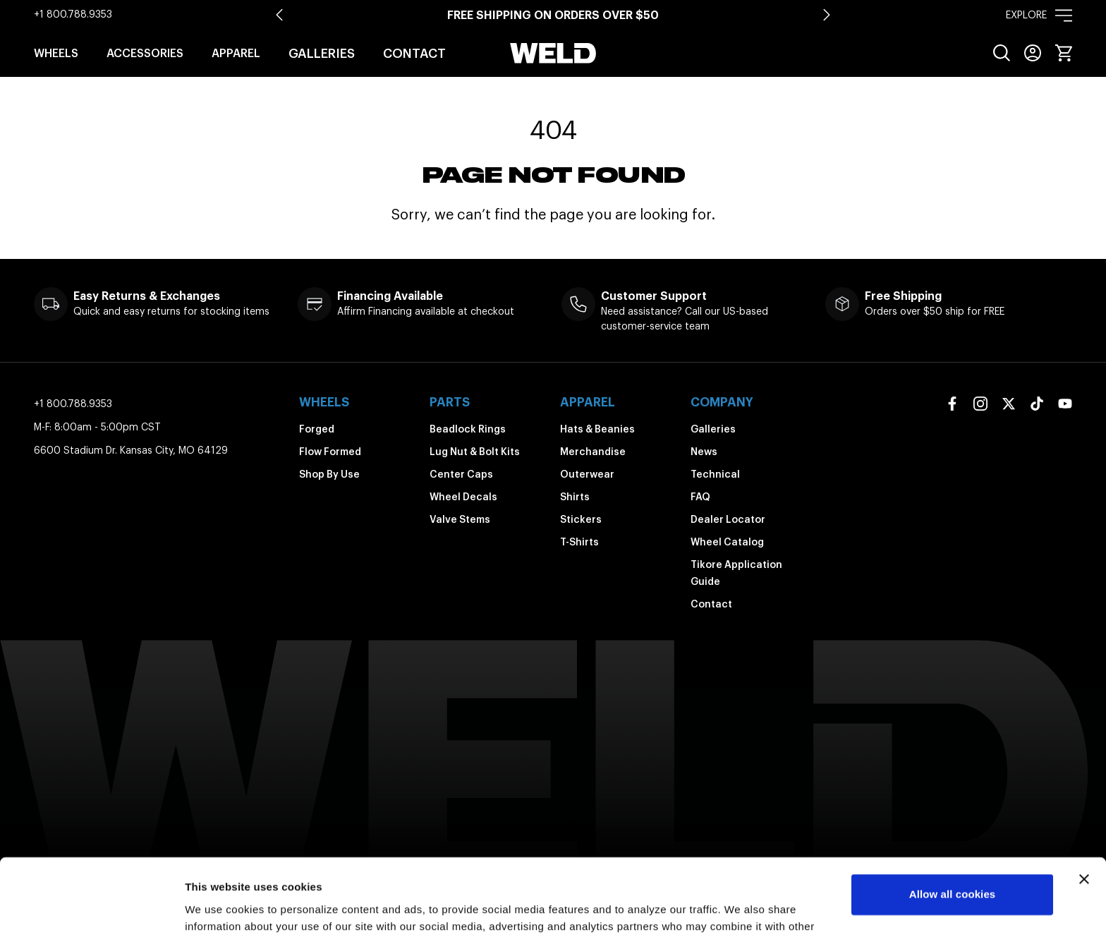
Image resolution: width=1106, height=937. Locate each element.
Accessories (145, 53)
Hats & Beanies (597, 429)
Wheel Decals (463, 496)
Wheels (56, 53)
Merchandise (593, 451)
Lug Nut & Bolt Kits (475, 451)
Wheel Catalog (727, 542)
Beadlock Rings (468, 429)
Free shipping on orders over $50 (553, 15)
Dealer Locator (728, 519)
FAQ (700, 496)
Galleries (321, 53)
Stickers (581, 519)
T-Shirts (579, 542)
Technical (715, 474)
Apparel (236, 53)
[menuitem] (1001, 52)
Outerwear (587, 474)
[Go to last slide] (279, 14)
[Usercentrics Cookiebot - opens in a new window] (91, 909)
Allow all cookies (952, 822)
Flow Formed (330, 451)
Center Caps (461, 474)
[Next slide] (826, 14)
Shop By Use (329, 474)
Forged (316, 429)
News (704, 451)
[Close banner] (1084, 807)
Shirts (575, 496)
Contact (414, 53)
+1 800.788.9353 (73, 14)
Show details (217, 909)
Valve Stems (460, 519)
